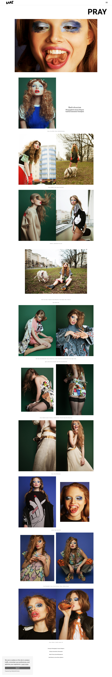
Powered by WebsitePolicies (12, 671)
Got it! (17, 668)
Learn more (24, 664)
